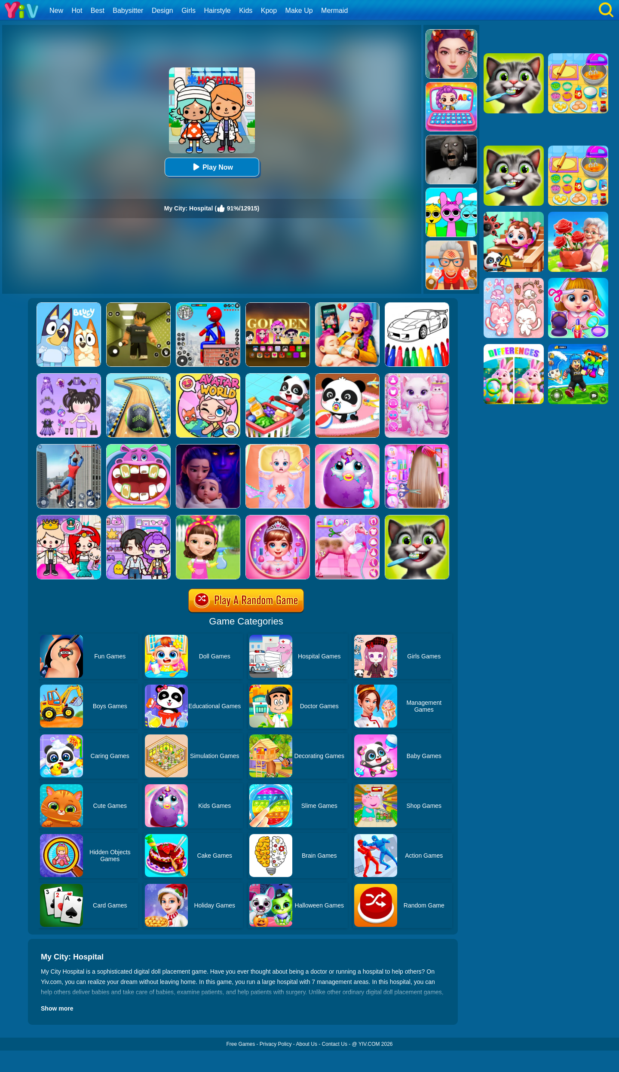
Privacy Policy (276, 1044)
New (56, 10)
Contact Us (334, 1044)
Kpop (269, 10)
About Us (306, 1044)
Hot (76, 10)
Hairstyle (217, 10)
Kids (245, 10)
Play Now (211, 166)
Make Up (299, 10)
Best (97, 10)
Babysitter (128, 10)
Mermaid (334, 10)
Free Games (240, 1044)
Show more (57, 1008)
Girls (188, 10)
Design (162, 10)
